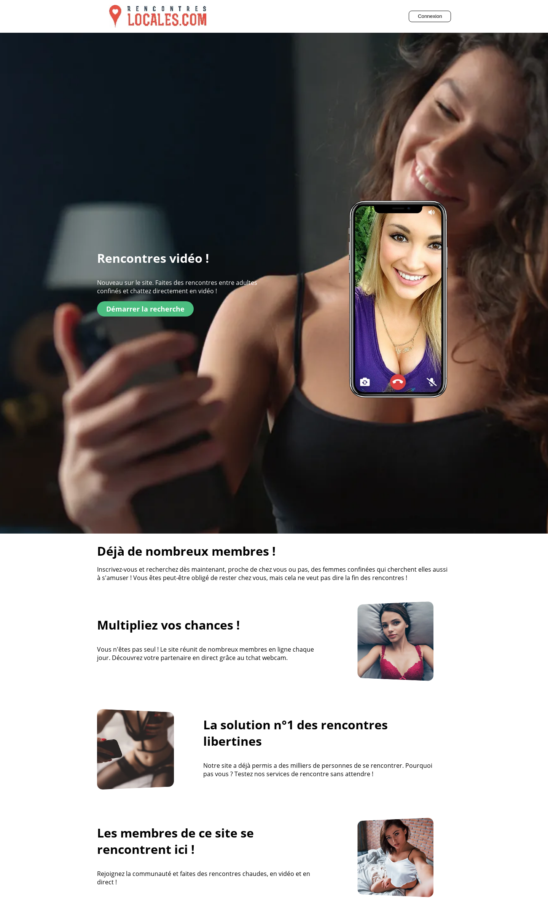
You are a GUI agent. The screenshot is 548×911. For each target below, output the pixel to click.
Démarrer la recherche (145, 308)
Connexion (430, 16)
